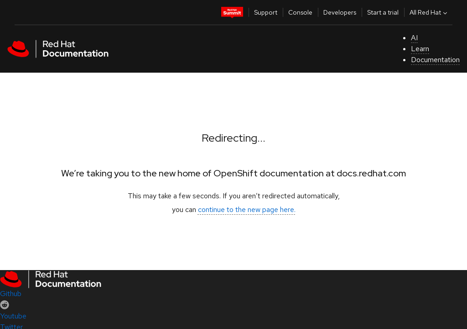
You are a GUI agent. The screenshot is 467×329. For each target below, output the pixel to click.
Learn (420, 48)
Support (265, 12)
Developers (339, 12)
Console (300, 12)
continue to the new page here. (247, 209)
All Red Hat (429, 12)
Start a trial (383, 12)
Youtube (13, 316)
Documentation (435, 59)
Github (10, 293)
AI (414, 37)
